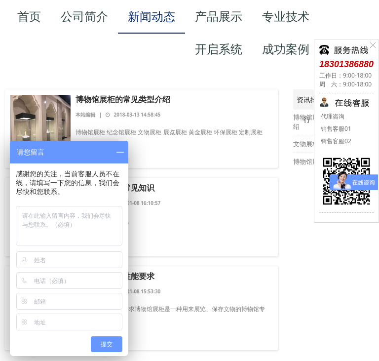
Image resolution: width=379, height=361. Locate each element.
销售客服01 (335, 128)
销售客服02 (335, 141)
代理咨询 (331, 116)
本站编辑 (86, 114)
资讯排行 (307, 102)
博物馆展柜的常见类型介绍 (123, 99)
